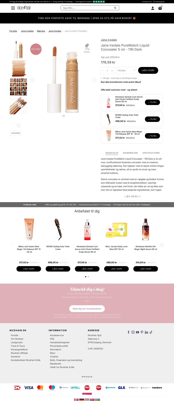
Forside (13, 31)
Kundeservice (147, 2)
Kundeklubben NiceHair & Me (25, 360)
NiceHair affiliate (19, 353)
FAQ (52, 338)
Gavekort (15, 356)
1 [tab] (86, 276)
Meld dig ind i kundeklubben (87, 308)
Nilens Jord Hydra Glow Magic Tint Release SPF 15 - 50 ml (128, 132)
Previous (20, 37)
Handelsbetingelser (60, 342)
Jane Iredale (27, 31)
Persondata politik (59, 346)
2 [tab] (89, 276)
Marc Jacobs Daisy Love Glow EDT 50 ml (116, 247)
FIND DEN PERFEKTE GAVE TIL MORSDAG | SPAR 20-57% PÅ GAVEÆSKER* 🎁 (87, 18)
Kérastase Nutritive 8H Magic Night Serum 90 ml (145, 247)
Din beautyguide (158, 2)
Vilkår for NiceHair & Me (62, 367)
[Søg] (90, 7)
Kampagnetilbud (19, 349)
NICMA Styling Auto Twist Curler (126, 116)
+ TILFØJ (152, 102)
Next (18, 125)
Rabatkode (55, 363)
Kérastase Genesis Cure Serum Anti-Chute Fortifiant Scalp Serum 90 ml (129, 99)
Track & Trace (18, 346)
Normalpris (55, 349)
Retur (52, 353)
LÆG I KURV (148, 70)
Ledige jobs (17, 342)
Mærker (41, 31)
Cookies (54, 356)
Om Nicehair (17, 338)
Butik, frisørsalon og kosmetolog (66, 360)
